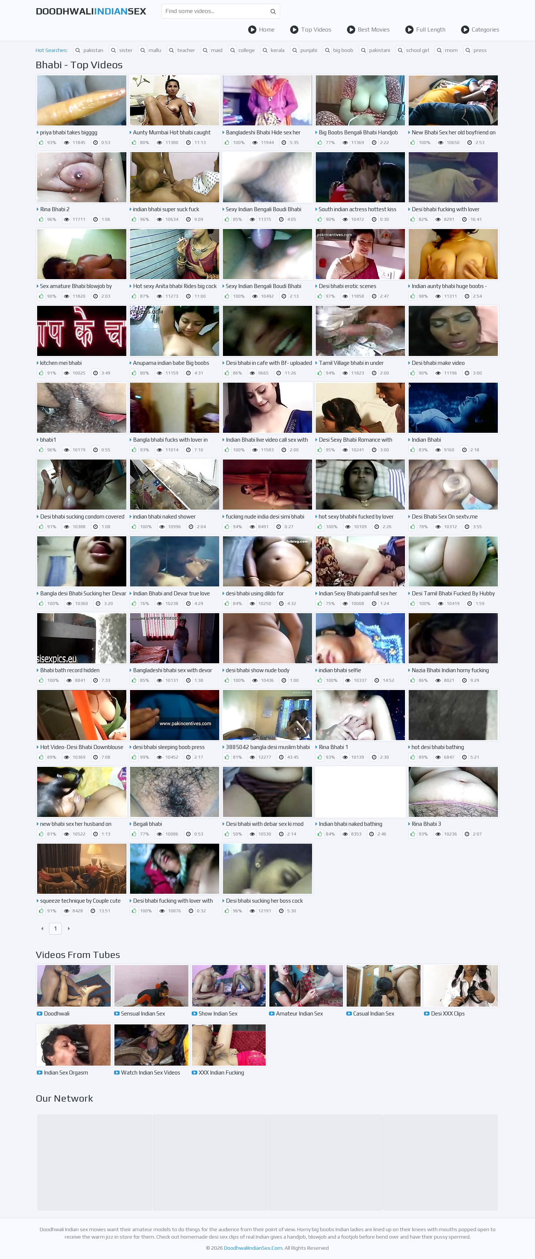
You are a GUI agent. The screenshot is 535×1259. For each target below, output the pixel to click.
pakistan (88, 50)
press (475, 50)
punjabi (303, 50)
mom (446, 50)
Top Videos (310, 29)
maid (212, 50)
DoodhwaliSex (91, 11)
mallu (149, 50)
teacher (181, 50)
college (241, 50)
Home (261, 29)
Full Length (425, 29)
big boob (338, 50)
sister (121, 50)
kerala (272, 50)
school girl (412, 50)
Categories (480, 29)
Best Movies (368, 29)
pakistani (374, 50)
